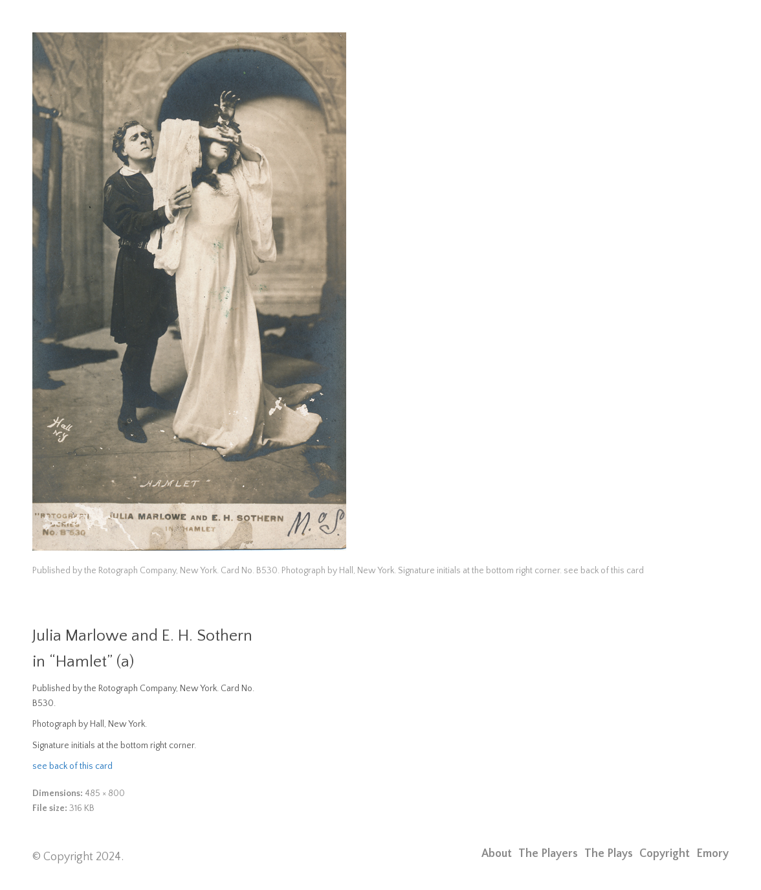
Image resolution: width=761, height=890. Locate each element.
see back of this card (72, 766)
